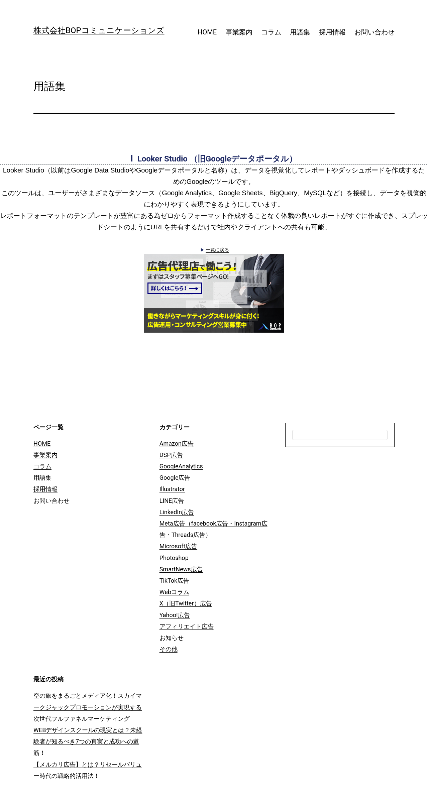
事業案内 (239, 32)
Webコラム (174, 591)
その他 (168, 649)
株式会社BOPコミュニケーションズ (99, 30)
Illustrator (172, 488)
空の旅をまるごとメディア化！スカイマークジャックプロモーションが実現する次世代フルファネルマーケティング (87, 707)
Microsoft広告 (178, 546)
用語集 (300, 32)
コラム (271, 32)
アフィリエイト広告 (186, 626)
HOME (207, 32)
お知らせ (171, 637)
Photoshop (174, 557)
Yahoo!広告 (174, 614)
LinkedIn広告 (176, 512)
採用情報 (332, 32)
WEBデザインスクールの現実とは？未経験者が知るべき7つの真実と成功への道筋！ (87, 741)
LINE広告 (171, 500)
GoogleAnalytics (181, 466)
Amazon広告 (176, 443)
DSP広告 (171, 454)
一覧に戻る (217, 249)
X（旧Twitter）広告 (185, 603)
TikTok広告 (174, 580)
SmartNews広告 (181, 569)
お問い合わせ (374, 32)
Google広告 (175, 477)
